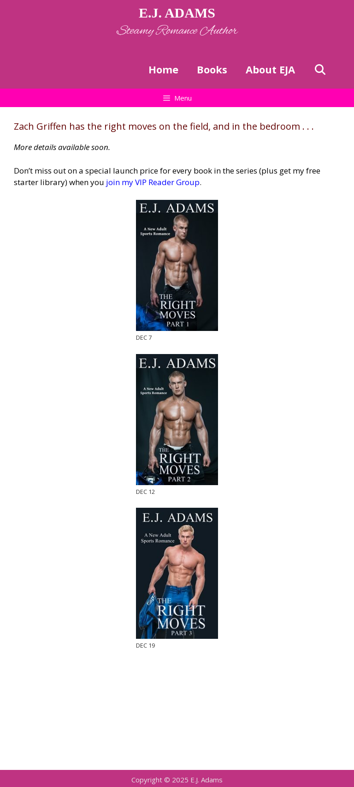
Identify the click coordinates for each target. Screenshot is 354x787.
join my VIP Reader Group (152, 182)
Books (212, 69)
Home (163, 69)
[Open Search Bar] (320, 69)
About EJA (270, 69)
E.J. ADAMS (177, 12)
